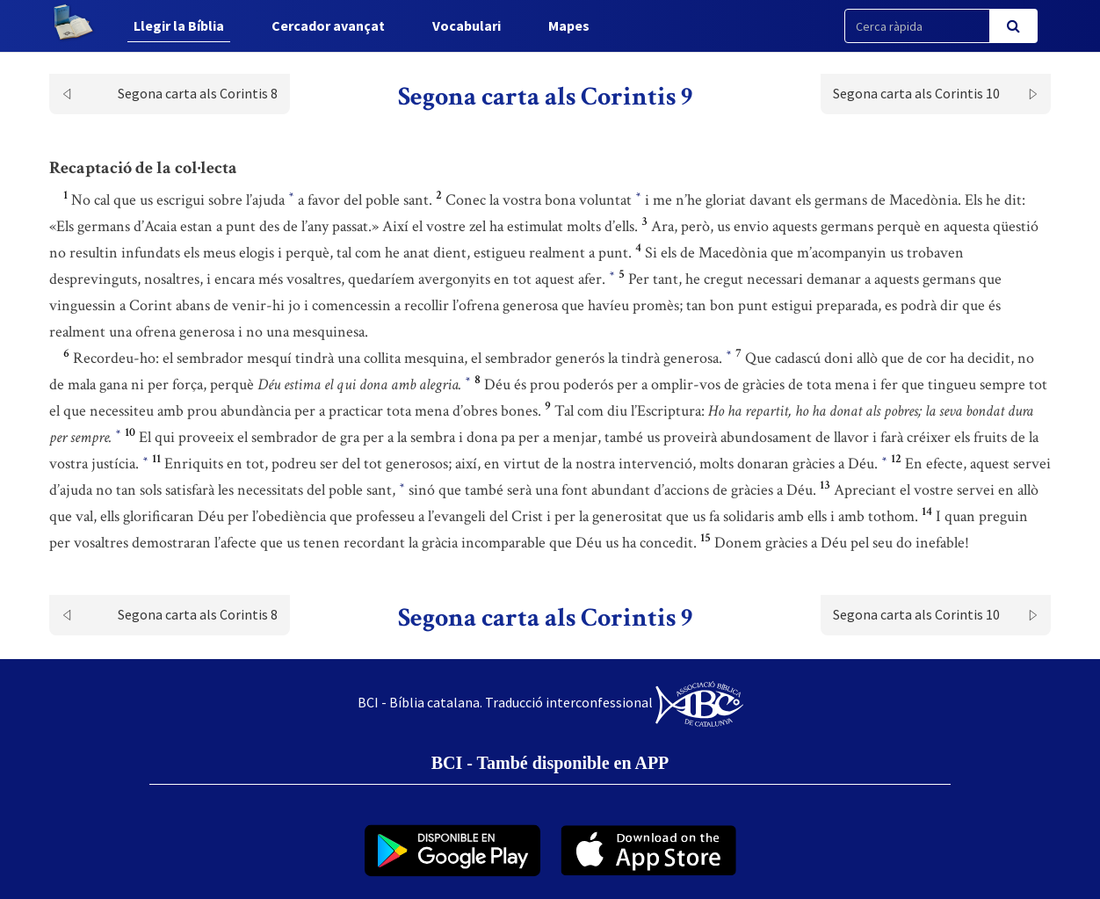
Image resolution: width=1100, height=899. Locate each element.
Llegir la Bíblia (179, 25)
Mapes (569, 25)
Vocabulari (466, 25)
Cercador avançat (328, 25)
